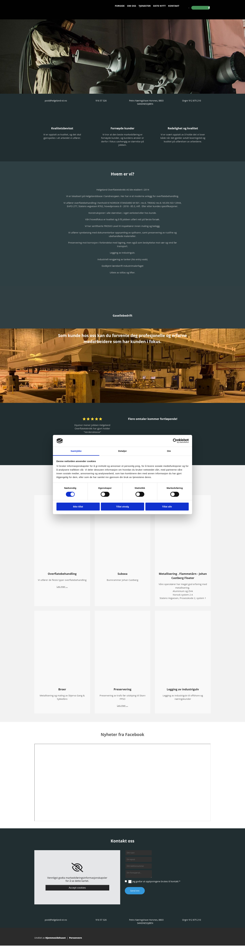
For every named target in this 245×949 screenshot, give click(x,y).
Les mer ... (62, 586)
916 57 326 (101, 100)
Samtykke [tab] (76, 451)
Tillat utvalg (122, 506)
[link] (77, 867)
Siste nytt (159, 5)
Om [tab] (169, 451)
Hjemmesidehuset (55, 937)
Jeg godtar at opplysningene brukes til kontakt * (156, 881)
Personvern (75, 937)
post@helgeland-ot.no (56, 100)
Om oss (131, 5)
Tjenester (145, 5)
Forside (120, 5)
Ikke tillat (78, 506)
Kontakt (173, 5)
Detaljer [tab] (122, 451)
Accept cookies (77, 887)
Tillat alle (167, 506)
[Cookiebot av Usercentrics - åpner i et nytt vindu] (175, 440)
